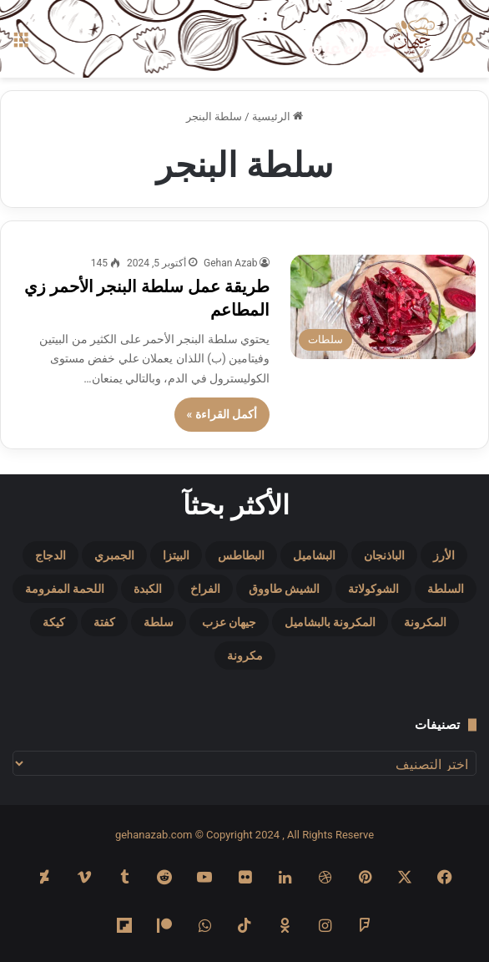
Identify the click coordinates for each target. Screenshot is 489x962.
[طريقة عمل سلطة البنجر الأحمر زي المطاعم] (383, 307)
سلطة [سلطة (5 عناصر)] (159, 622)
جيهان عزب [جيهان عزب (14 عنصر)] (229, 622)
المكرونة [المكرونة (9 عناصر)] (425, 622)
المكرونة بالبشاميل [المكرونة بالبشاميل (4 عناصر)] (330, 622)
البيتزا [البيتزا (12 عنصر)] (176, 555)
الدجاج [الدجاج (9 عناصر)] (50, 555)
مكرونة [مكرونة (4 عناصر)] (245, 655)
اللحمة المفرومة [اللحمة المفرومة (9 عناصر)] (64, 588)
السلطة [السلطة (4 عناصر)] (445, 588)
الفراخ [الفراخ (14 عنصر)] (205, 588)
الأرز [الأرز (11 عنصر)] (444, 555)
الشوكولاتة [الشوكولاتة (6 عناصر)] (373, 588)
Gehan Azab (230, 263)
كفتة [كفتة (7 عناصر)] (104, 622)
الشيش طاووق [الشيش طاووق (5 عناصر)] (284, 588)
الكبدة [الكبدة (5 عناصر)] (148, 588)
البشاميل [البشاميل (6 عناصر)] (314, 555)
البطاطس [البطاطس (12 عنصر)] (241, 555)
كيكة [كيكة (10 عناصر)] (54, 622)
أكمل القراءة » (222, 414)
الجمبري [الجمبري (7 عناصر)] (114, 555)
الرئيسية (277, 116)
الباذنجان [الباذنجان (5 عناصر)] (384, 555)
